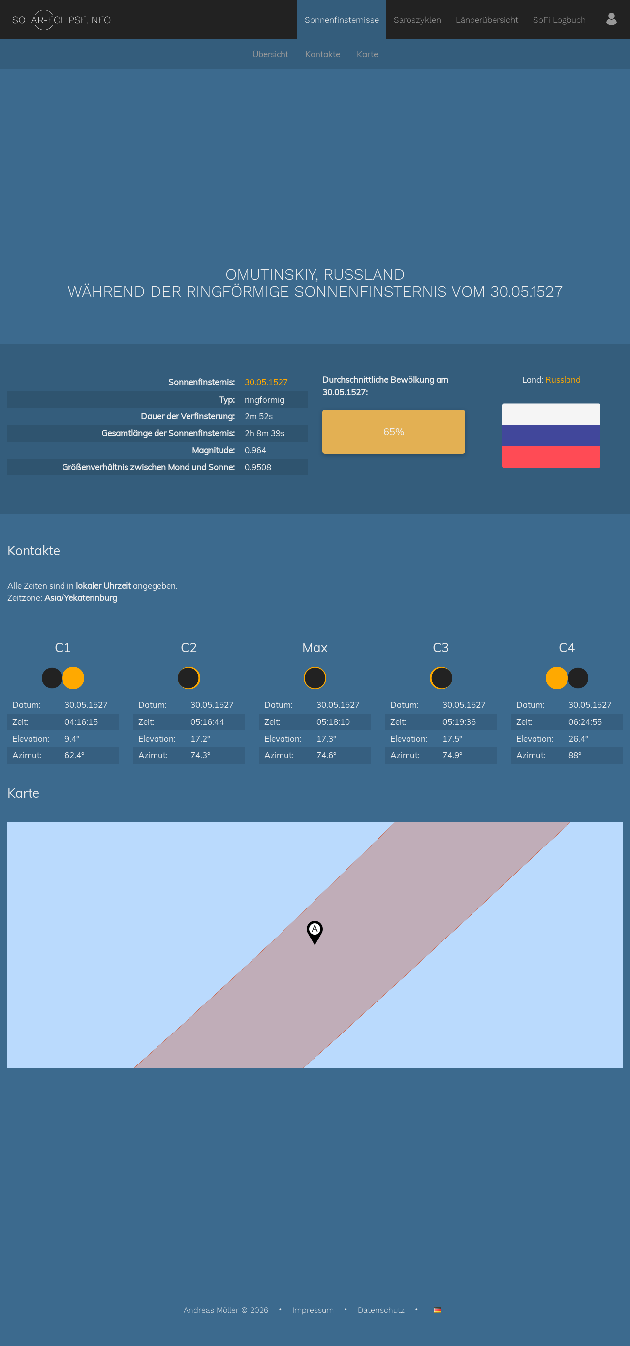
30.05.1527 (266, 382)
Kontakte (322, 54)
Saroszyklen (417, 20)
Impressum (313, 1310)
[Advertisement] (315, 152)
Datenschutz (381, 1310)
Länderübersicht (487, 20)
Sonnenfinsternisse (342, 20)
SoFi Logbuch (559, 20)
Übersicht (270, 54)
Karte (367, 54)
